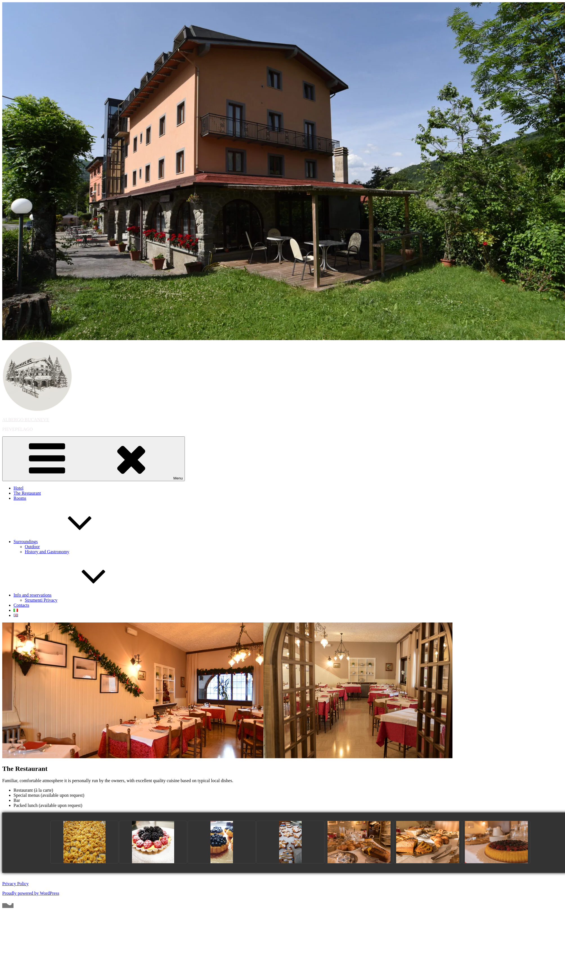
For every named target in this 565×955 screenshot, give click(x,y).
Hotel (19, 488)
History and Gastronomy (47, 551)
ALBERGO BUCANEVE (25, 419)
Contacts (21, 605)
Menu (94, 458)
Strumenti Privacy (41, 600)
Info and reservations (75, 595)
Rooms (20, 498)
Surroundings (68, 541)
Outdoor (32, 546)
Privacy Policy (15, 883)
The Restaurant (27, 493)
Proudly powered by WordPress (30, 893)
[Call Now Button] (8, 905)
